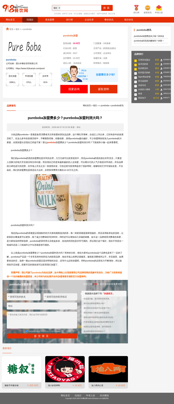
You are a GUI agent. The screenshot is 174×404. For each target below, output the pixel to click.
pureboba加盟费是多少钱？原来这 (149, 36)
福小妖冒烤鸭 (54, 385)
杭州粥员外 (143, 68)
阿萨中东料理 (102, 14)
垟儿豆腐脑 (78, 14)
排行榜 (69, 19)
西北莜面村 (143, 81)
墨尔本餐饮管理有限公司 (27, 63)
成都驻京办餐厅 (89, 14)
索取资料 (103, 89)
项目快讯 (128, 19)
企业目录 (89, 19)
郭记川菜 (111, 14)
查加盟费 (49, 19)
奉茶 (140, 94)
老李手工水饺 (67, 14)
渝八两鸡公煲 (97, 385)
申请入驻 (90, 395)
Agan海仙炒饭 (144, 77)
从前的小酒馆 (144, 89)
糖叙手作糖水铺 (11, 385)
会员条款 (57, 331)
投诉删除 (104, 395)
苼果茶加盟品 (144, 60)
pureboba (27, 29)
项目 (17, 29)
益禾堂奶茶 (143, 64)
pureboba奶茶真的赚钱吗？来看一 (149, 41)
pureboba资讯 (117, 105)
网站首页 (10, 19)
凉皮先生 (142, 85)
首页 (11, 29)
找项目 (30, 19)
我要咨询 (74, 89)
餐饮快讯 (108, 19)
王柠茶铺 (57, 14)
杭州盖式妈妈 (144, 72)
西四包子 (142, 98)
